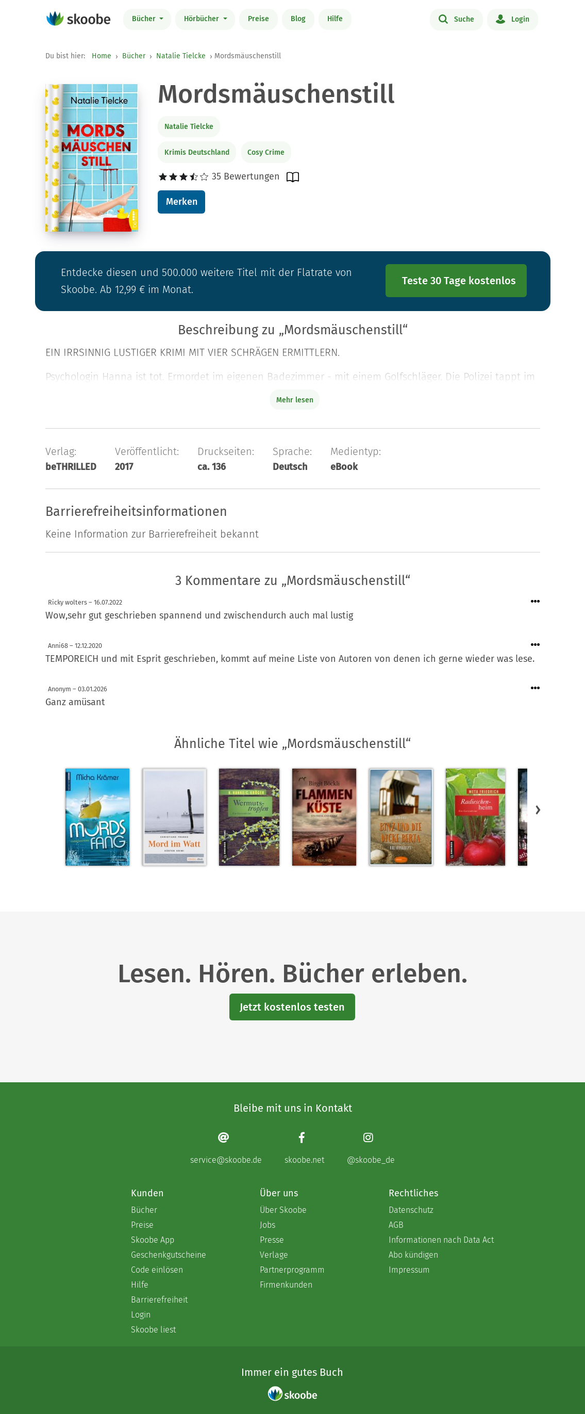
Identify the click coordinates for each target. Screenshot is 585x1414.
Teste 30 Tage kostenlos (459, 280)
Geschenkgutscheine (168, 1255)
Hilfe (335, 18)
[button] (538, 809)
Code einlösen (157, 1270)
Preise (258, 18)
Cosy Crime (266, 152)
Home (101, 56)
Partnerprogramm (292, 1270)
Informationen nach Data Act (441, 1240)
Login (512, 18)
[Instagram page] (371, 1148)
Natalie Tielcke (181, 56)
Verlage (274, 1255)
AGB (396, 1225)
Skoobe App (152, 1240)
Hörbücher (202, 18)
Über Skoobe (283, 1210)
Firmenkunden (286, 1285)
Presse (272, 1240)
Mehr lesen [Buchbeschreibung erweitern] (294, 400)
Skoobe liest (153, 1330)
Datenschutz (411, 1210)
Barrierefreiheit (159, 1300)
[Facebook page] (304, 1148)
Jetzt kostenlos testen (292, 1007)
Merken (181, 201)
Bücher (145, 18)
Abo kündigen (413, 1255)
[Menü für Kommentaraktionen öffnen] (535, 602)
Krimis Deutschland (196, 152)
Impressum (409, 1270)
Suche (456, 18)
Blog (298, 18)
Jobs (267, 1225)
